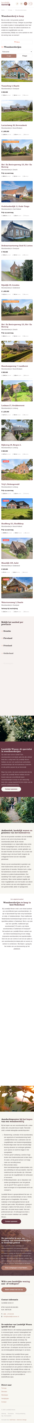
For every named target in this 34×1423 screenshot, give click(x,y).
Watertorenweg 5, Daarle (12, 602)
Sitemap (3, 1413)
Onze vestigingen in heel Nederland (17, 1268)
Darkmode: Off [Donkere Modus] (30, 3)
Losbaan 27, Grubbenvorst (12, 405)
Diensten (4, 1391)
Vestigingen (5, 1398)
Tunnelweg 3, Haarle (10, 85)
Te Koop (10, 10)
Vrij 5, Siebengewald (10, 484)
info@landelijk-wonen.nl (11, 1316)
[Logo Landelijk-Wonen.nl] (6, 3)
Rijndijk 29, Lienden (10, 285)
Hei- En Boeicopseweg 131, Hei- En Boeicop (16, 165)
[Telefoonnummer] (17, 3)
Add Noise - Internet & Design (18, 1419)
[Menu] (25, 3)
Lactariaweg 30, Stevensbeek (14, 125)
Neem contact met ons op (14, 1289)
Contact (3, 1402)
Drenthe (6, 633)
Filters (17, 42)
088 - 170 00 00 (9, 1314)
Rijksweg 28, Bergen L (11, 444)
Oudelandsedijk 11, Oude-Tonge (15, 206)
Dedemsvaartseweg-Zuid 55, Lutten (17, 245)
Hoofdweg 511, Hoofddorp (12, 523)
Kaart (24, 56)
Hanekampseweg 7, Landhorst (14, 366)
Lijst (9, 56)
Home (3, 10)
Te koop (3, 1388)
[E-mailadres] (21, 3)
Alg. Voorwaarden (6, 1416)
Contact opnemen (11, 789)
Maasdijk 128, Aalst (10, 562)
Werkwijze (4, 1395)
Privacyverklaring (20, 1413)
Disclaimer (11, 1413)
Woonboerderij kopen (20, 10)
